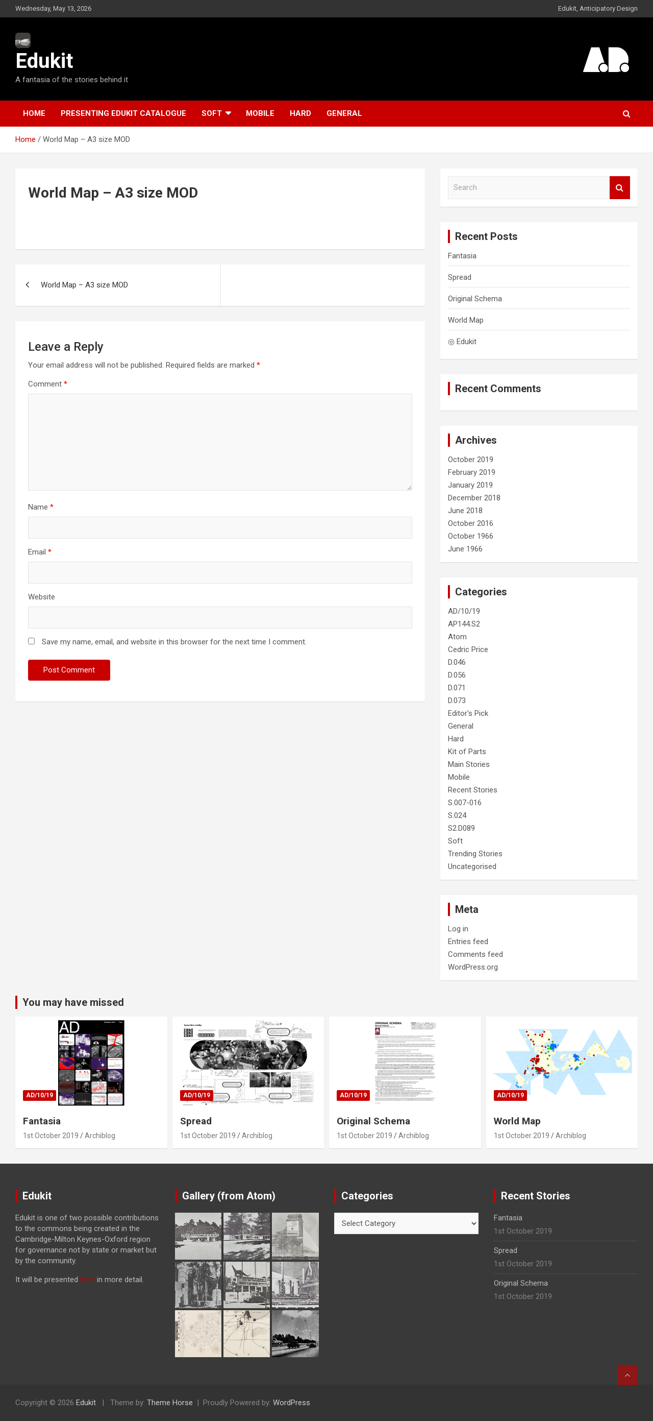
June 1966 (465, 548)
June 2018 (465, 510)
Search (620, 187)
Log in (458, 928)
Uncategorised (472, 866)
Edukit (44, 61)
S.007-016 (465, 802)
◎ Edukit (462, 341)
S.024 (457, 815)
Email (40, 552)
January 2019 (470, 485)
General (344, 113)
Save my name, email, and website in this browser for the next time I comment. (174, 641)
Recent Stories (472, 789)
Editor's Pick (468, 713)
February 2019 (471, 472)
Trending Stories (475, 853)
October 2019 (470, 459)
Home (34, 113)
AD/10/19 (464, 611)
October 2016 (470, 523)
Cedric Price (468, 649)
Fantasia (462, 255)
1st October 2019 (51, 1135)
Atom (457, 636)
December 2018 (474, 497)
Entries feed (468, 941)
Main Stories (469, 764)
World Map (466, 320)
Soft (212, 113)
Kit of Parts (467, 751)
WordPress (291, 1402)
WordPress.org (473, 967)
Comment (47, 384)
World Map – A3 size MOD (84, 285)
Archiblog (100, 1135)
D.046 (457, 662)
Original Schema (475, 298)
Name (41, 507)
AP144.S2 (464, 624)
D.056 (457, 675)
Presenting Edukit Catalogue (123, 113)
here (87, 1279)
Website (41, 596)
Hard (300, 113)
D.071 (457, 687)
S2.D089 (461, 828)
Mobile (260, 113)
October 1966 (470, 536)
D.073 (457, 700)
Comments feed (475, 954)
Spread (459, 277)
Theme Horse (170, 1402)
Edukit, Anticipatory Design (598, 8)
